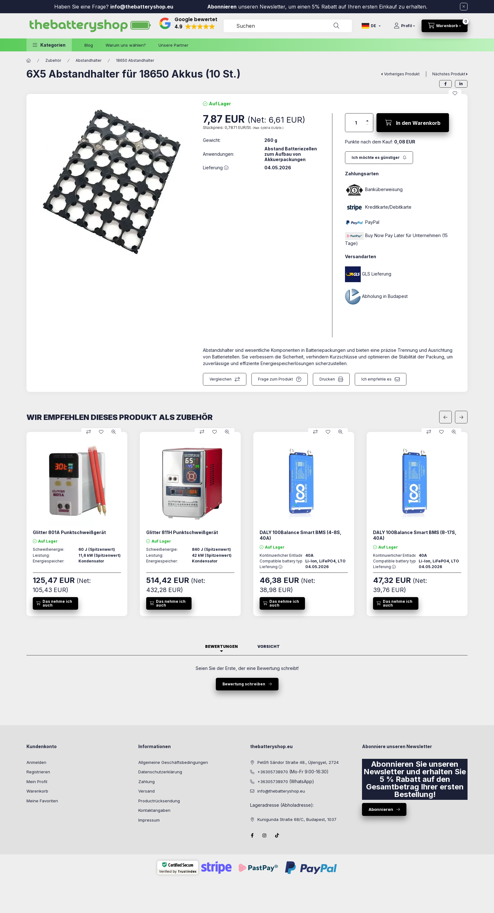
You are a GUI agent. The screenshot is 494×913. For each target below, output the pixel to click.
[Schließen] (464, 6)
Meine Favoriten (42, 800)
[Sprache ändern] (371, 26)
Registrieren (38, 771)
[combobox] (288, 26)
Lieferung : (271, 567)
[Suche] (336, 26)
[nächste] (461, 417)
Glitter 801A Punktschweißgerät (69, 532)
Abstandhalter (88, 60)
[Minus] (367, 124)
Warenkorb (37, 791)
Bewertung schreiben (243, 684)
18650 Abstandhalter (135, 60)
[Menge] (356, 122)
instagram (264, 835)
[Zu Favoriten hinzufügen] (455, 93)
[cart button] (445, 26)
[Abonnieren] (379, 157)
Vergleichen (221, 379)
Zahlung (146, 781)
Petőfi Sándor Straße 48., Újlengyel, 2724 (298, 762)
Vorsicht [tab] (268, 646)
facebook (252, 835)
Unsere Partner (173, 45)
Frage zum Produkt (275, 379)
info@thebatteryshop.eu (142, 6)
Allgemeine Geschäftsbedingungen (173, 762)
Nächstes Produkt (448, 74)
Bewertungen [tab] (221, 646)
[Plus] (367, 121)
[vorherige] (445, 417)
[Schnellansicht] (113, 432)
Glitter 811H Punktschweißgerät (182, 532)
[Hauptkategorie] (28, 60)
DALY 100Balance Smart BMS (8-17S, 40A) (415, 535)
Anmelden (36, 762)
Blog (88, 45)
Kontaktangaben (154, 810)
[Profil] (404, 26)
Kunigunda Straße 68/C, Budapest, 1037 (296, 819)
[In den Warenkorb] (412, 122)
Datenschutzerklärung (160, 771)
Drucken (327, 379)
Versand (146, 791)
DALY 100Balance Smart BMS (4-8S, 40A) (301, 535)
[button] (49, 44)
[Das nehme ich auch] (55, 603)
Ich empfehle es (376, 379)
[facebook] (445, 84)
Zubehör (53, 60)
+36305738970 (272, 771)
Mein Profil (36, 781)
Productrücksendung (159, 800)
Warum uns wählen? (126, 45)
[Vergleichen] (88, 432)
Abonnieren (222, 6)
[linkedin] (461, 84)
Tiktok (277, 835)
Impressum (149, 820)
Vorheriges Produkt (402, 74)
